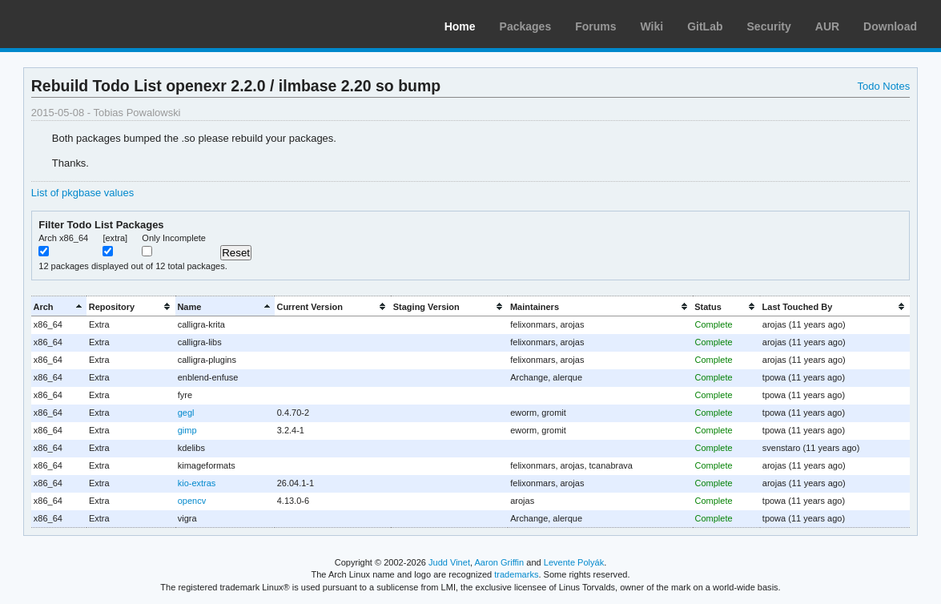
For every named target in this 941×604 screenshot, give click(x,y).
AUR (827, 26)
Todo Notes (884, 86)
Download (890, 26)
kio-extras (197, 483)
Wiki (652, 26)
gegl (186, 412)
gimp (187, 430)
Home (460, 26)
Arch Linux (88, 24)
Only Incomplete (174, 238)
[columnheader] (58, 306)
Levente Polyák (574, 562)
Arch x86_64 (63, 238)
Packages (526, 26)
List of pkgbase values (82, 193)
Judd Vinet (449, 562)
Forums (595, 26)
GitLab (704, 26)
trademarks (516, 574)
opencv (192, 500)
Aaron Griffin (499, 562)
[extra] (115, 238)
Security (769, 26)
